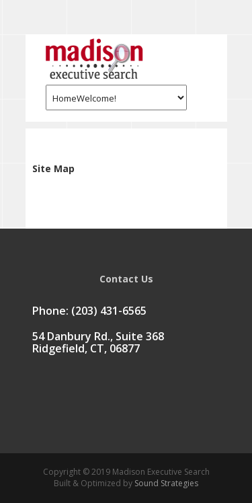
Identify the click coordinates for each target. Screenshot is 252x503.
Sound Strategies (165, 483)
